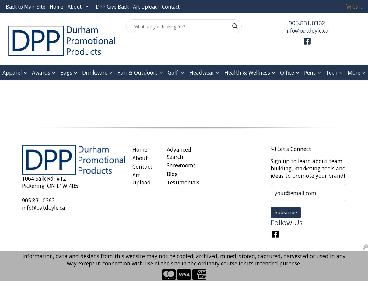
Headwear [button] (201, 72)
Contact (171, 6)
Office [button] (287, 72)
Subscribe (286, 212)
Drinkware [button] (94, 72)
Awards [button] (41, 72)
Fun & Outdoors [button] (137, 72)
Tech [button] (332, 72)
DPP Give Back (112, 6)
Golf (173, 72)
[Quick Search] (177, 26)
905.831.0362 (307, 23)
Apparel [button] (12, 72)
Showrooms (180, 165)
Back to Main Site (25, 6)
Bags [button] (66, 72)
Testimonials (180, 182)
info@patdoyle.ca (306, 30)
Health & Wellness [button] (247, 72)
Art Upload (145, 6)
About (75, 6)
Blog (172, 173)
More (354, 72)
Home (56, 6)
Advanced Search (179, 153)
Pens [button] (310, 72)
